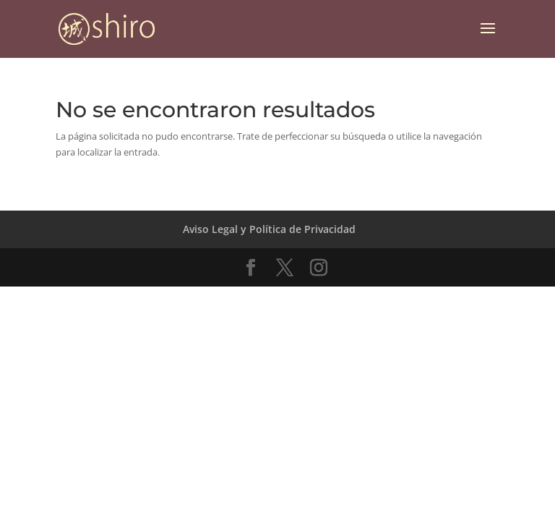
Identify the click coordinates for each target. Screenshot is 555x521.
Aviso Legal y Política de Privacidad (269, 229)
